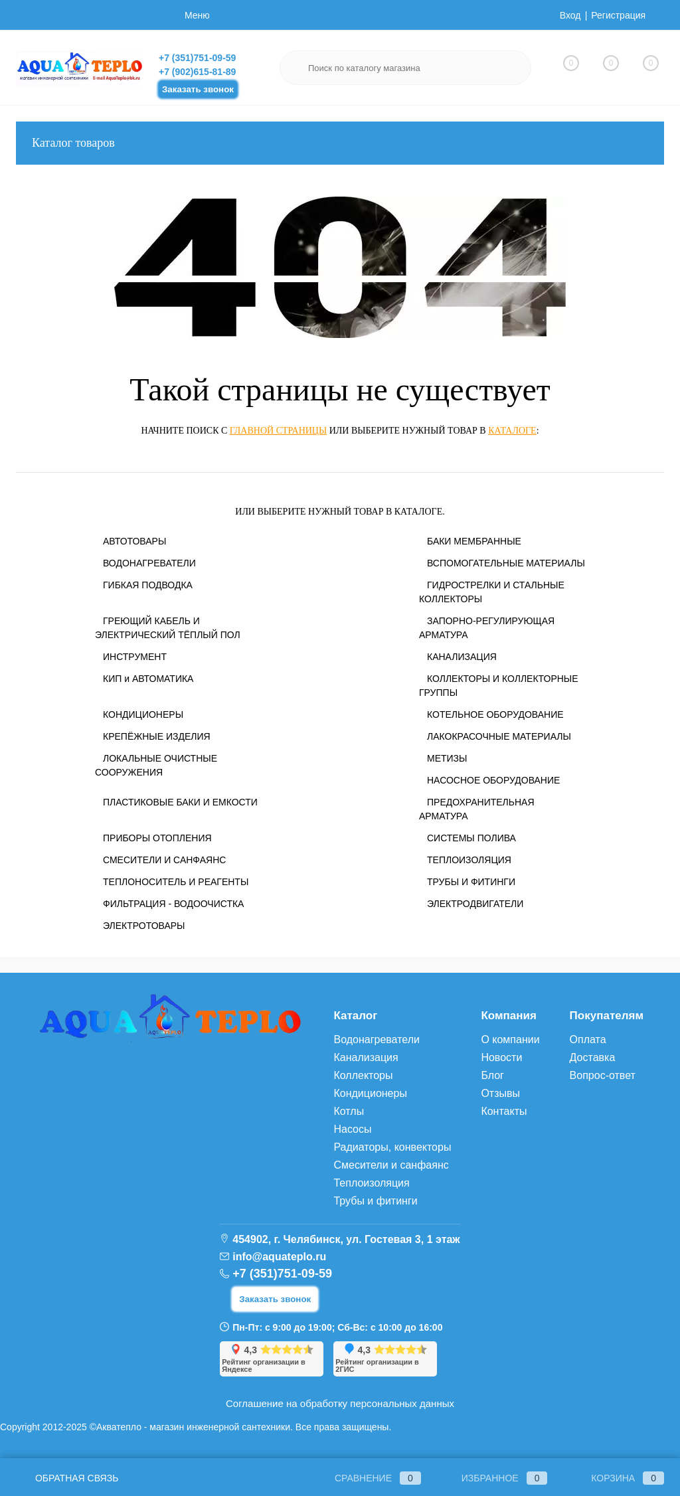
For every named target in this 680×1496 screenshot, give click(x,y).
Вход (570, 15)
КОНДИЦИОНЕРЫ (143, 714)
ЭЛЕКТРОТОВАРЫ (144, 925)
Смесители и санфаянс (390, 1165)
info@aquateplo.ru (279, 1256)
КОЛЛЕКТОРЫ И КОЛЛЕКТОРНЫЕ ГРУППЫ (498, 685)
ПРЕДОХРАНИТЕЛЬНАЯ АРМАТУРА (477, 809)
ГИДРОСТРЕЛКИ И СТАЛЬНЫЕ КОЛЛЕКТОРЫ (491, 592)
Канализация (365, 1057)
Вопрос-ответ (603, 1075)
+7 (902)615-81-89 (197, 71)
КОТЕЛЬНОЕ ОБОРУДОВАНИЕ (495, 714)
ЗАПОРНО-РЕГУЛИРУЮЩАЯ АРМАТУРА (486, 628)
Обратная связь (67, 1478)
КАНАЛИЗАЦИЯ (462, 656)
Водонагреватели (376, 1039)
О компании (510, 1039)
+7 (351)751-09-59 (197, 57)
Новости (501, 1057)
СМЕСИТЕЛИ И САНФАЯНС (164, 860)
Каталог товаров (340, 143)
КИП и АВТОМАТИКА (148, 678)
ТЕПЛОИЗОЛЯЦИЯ (469, 860)
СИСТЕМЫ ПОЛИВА (471, 838)
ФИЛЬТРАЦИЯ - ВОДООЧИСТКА (173, 903)
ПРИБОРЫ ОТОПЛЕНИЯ (157, 838)
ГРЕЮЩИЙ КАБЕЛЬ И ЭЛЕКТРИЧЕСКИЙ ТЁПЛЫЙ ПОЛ (167, 628)
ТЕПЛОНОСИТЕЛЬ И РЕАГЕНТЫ (175, 881)
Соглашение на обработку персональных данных (340, 1403)
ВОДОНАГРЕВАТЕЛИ (149, 563)
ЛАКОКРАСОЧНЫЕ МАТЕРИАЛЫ (499, 736)
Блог (492, 1075)
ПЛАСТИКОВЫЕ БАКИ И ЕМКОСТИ (180, 802)
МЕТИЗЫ (447, 758)
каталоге (512, 431)
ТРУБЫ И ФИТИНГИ (471, 881)
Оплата (588, 1039)
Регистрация (618, 15)
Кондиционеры (369, 1093)
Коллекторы (362, 1075)
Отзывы (500, 1093)
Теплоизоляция (371, 1183)
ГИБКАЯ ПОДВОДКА (148, 585)
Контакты (504, 1111)
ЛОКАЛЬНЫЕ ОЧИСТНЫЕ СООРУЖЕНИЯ (156, 765)
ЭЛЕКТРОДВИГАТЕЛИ (475, 903)
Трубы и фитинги (375, 1200)
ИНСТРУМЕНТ (135, 656)
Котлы (348, 1111)
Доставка (593, 1057)
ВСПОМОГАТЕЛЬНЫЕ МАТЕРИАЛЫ (506, 563)
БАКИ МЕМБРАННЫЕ (474, 541)
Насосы (352, 1129)
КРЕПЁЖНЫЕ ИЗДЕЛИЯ (157, 736)
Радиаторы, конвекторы (392, 1147)
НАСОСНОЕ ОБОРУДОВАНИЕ (493, 780)
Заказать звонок (198, 89)
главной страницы (278, 431)
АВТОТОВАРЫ (134, 541)
